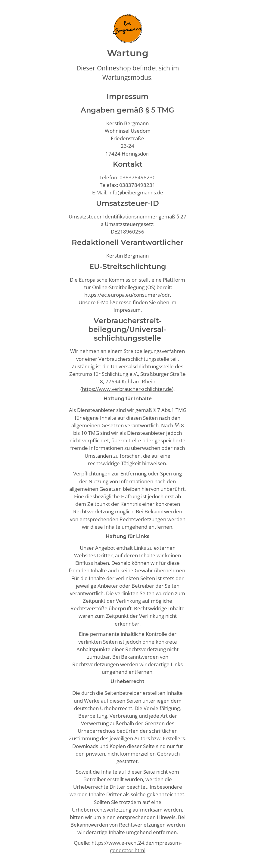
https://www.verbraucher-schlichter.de (127, 388)
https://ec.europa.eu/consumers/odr (127, 294)
